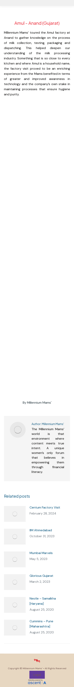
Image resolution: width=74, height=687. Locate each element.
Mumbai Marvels (41, 553)
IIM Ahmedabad (41, 530)
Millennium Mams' (32, 668)
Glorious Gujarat (41, 576)
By (37, 402)
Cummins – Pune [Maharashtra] (41, 623)
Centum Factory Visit (45, 507)
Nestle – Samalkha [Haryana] (43, 601)
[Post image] (15, 514)
